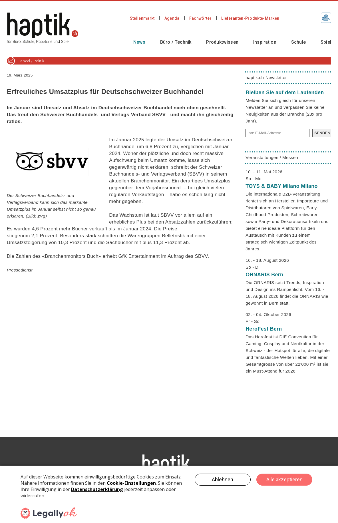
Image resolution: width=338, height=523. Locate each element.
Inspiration (264, 42)
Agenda (172, 18)
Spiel (326, 42)
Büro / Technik (176, 42)
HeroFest (264, 329)
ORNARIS (264, 274)
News (139, 42)
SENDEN (322, 133)
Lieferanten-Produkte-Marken (250, 18)
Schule (298, 42)
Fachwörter (200, 18)
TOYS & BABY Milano (281, 186)
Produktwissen (222, 42)
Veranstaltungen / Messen (272, 157)
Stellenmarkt (142, 18)
